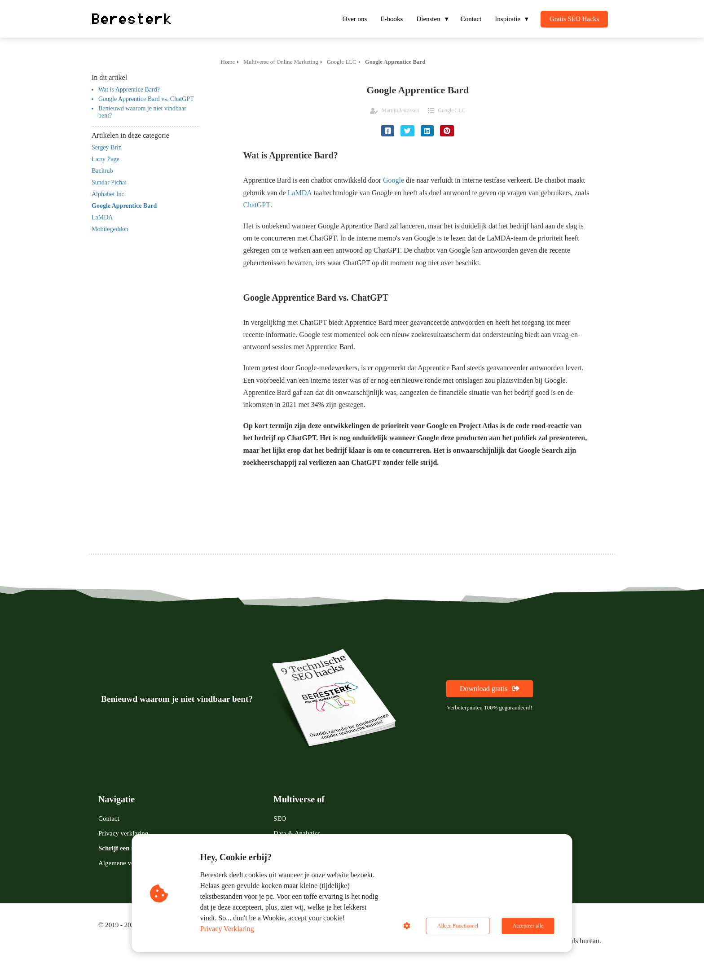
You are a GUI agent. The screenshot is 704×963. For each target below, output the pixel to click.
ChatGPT (256, 205)
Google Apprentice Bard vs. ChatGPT (146, 99)
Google (393, 180)
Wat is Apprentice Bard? (129, 89)
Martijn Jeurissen (400, 110)
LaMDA (300, 193)
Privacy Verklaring (227, 928)
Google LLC (451, 110)
